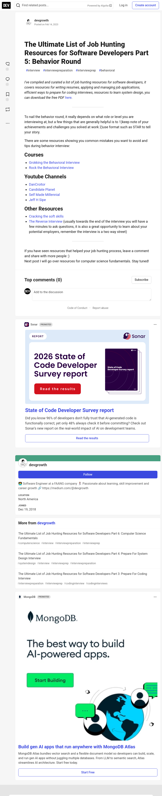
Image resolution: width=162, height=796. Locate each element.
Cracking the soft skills (46, 216)
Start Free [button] (88, 772)
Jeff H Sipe (37, 200)
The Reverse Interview (45, 221)
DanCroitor (37, 184)
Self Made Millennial (44, 195)
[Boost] (8, 109)
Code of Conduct (77, 307)
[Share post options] (7, 123)
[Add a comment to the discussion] (91, 294)
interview (33, 70)
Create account (145, 5)
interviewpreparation (58, 70)
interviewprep (86, 70)
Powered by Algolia (99, 5)
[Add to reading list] (8, 96)
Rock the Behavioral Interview (51, 168)
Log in (123, 5)
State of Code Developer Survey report (69, 410)
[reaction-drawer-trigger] (8, 66)
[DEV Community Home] (6, 5)
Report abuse (100, 307)
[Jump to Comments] (8, 81)
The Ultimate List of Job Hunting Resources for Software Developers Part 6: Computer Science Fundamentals (87, 538)
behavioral (107, 70)
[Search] (18, 5)
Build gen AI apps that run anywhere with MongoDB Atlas (76, 746)
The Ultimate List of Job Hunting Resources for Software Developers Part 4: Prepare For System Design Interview (87, 558)
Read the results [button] (87, 438)
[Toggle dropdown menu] (155, 324)
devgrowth (41, 20)
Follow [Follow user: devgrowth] (87, 474)
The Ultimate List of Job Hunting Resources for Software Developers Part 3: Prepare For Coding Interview (87, 579)
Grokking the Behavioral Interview (54, 163)
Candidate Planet (42, 189)
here (68, 98)
